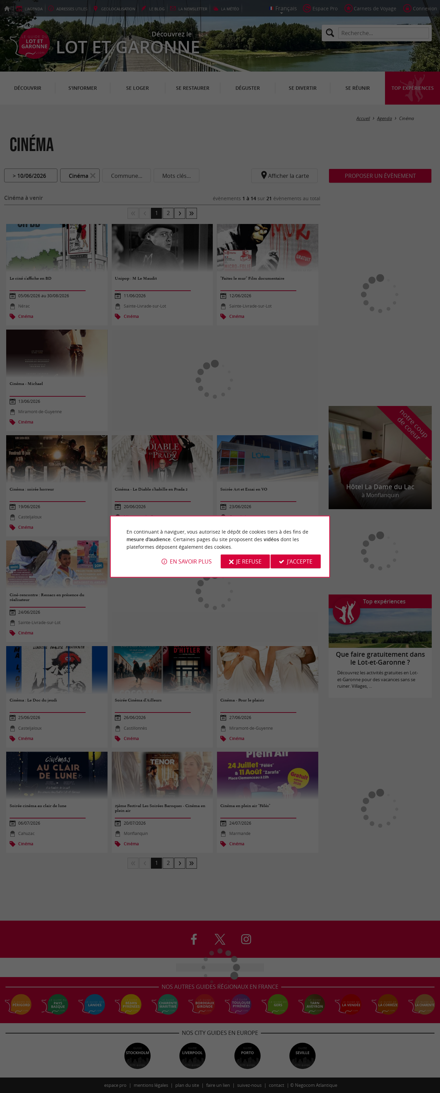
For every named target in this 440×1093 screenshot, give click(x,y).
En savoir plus (191, 561)
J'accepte (299, 561)
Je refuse (249, 561)
